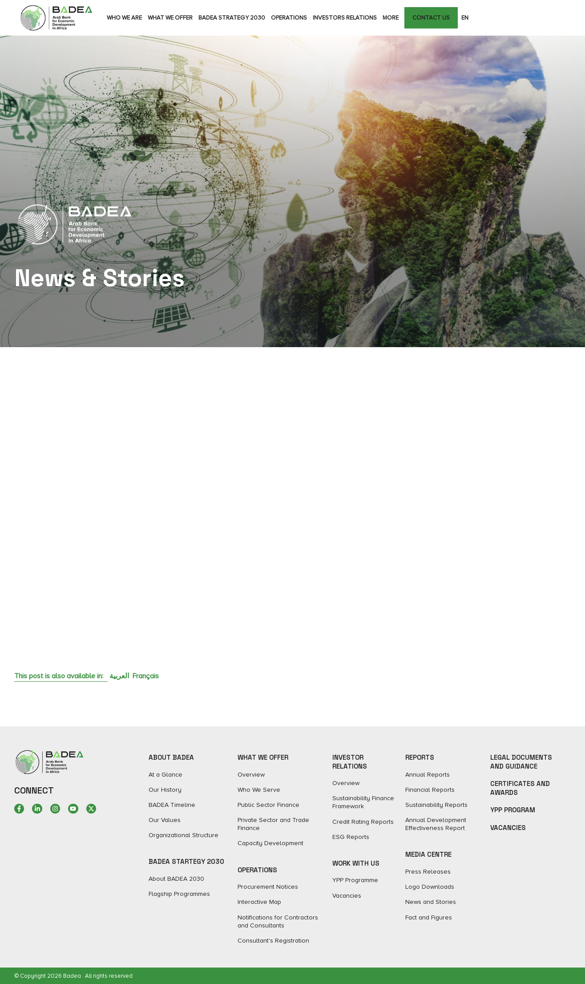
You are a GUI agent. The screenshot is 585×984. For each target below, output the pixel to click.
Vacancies (508, 827)
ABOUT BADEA (171, 757)
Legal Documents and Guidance (521, 761)
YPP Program (512, 810)
